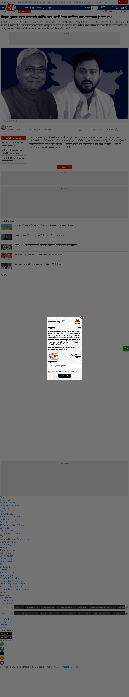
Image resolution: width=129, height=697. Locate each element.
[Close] (82, 317)
